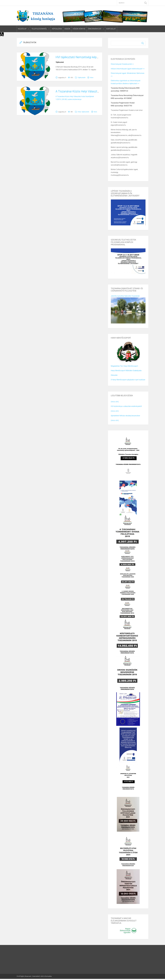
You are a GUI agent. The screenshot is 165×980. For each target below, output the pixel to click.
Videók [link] (67, 29)
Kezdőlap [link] (22, 29)
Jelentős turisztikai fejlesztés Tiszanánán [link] (125, 296)
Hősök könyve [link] (79, 29)
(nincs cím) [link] (115, 402)
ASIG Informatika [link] (46, 976)
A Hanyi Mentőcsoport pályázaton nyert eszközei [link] (128, 380)
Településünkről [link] (39, 29)
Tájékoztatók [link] (81, 78)
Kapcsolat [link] (111, 29)
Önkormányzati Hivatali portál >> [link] (122, 64)
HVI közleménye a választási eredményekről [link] (126, 406)
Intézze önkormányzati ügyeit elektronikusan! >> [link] (128, 69)
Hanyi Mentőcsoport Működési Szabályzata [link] (126, 371)
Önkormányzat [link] (94, 29)
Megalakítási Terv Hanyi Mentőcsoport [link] (124, 366)
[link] (2, 34)
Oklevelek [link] (114, 375)
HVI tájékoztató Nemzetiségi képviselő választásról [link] (88, 57)
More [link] (91, 78)
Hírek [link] (79, 112)
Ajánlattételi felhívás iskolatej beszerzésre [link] (125, 416)
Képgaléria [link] (57, 29)
